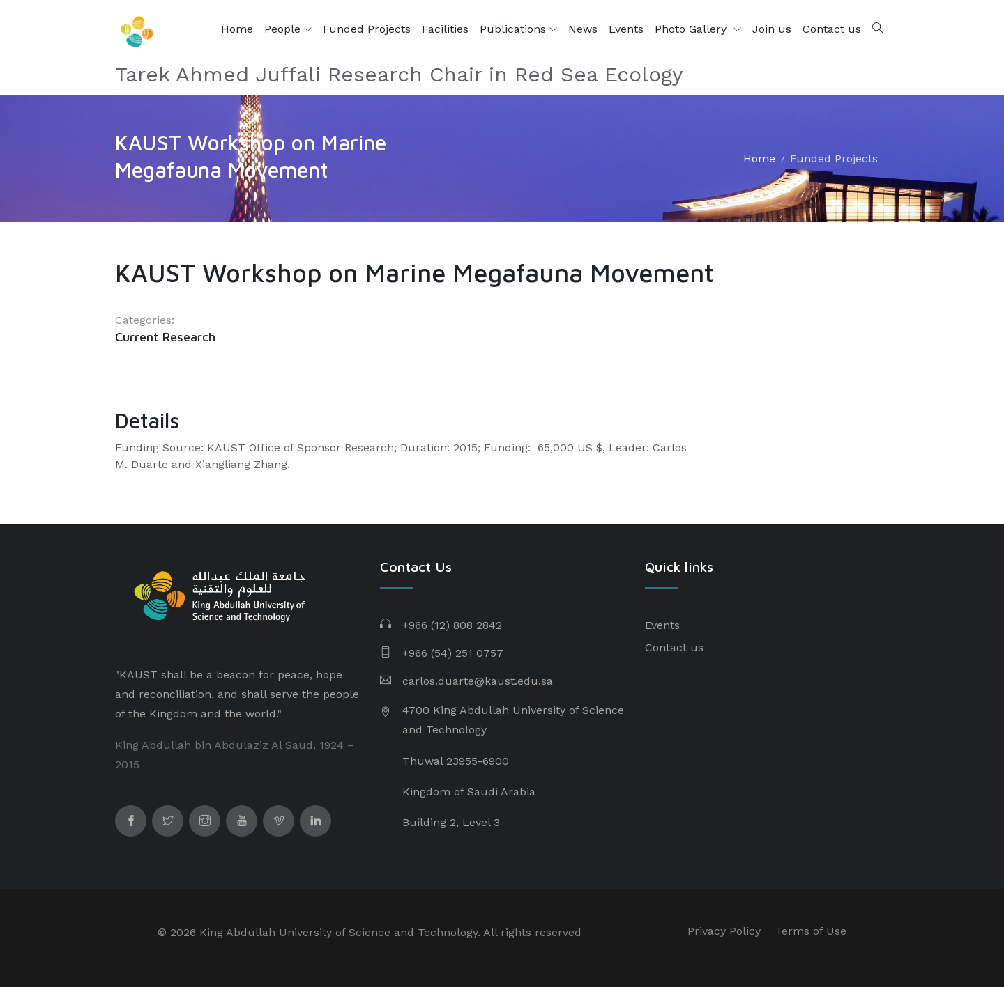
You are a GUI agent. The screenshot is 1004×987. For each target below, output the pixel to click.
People (288, 29)
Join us (771, 29)
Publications (518, 29)
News (583, 29)
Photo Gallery (692, 29)
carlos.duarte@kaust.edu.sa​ (477, 680)
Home (237, 29)
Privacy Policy (724, 931)
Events (626, 29)
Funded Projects (367, 29)
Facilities (445, 29)
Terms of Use (810, 931)
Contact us (832, 29)
